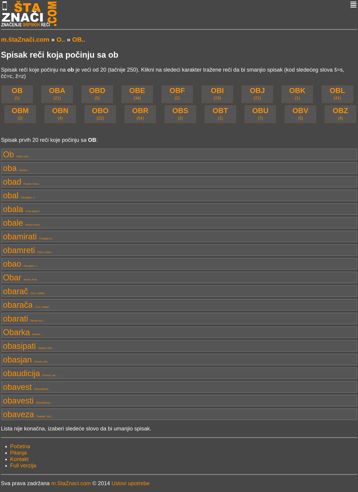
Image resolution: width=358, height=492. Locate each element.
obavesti (27, 400)
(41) (337, 93)
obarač (24, 291)
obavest (26, 387)
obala (22, 209)
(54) (140, 113)
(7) (260, 113)
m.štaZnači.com (25, 39)
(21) (57, 93)
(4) (60, 113)
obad (22, 181)
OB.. (78, 39)
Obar (20, 277)
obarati (23, 318)
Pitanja (18, 453)
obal (19, 195)
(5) (97, 93)
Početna (20, 446)
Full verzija (23, 465)
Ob (17, 154)
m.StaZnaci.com (71, 483)
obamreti (28, 250)
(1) (17, 93)
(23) (217, 93)
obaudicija (30, 373)
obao (21, 264)
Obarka (23, 332)
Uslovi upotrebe (131, 483)
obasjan (26, 359)
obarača (26, 305)
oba (16, 168)
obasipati (28, 346)
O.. (60, 39)
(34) (137, 93)
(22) (100, 113)
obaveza (27, 414)
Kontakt (19, 459)
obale (22, 223)
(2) (177, 93)
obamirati (28, 236)
